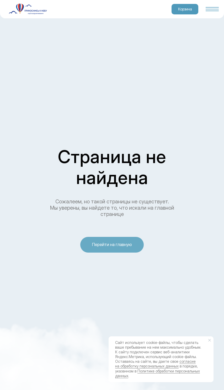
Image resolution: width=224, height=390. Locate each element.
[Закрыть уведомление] (209, 340)
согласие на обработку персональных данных (155, 363)
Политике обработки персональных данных (157, 373)
